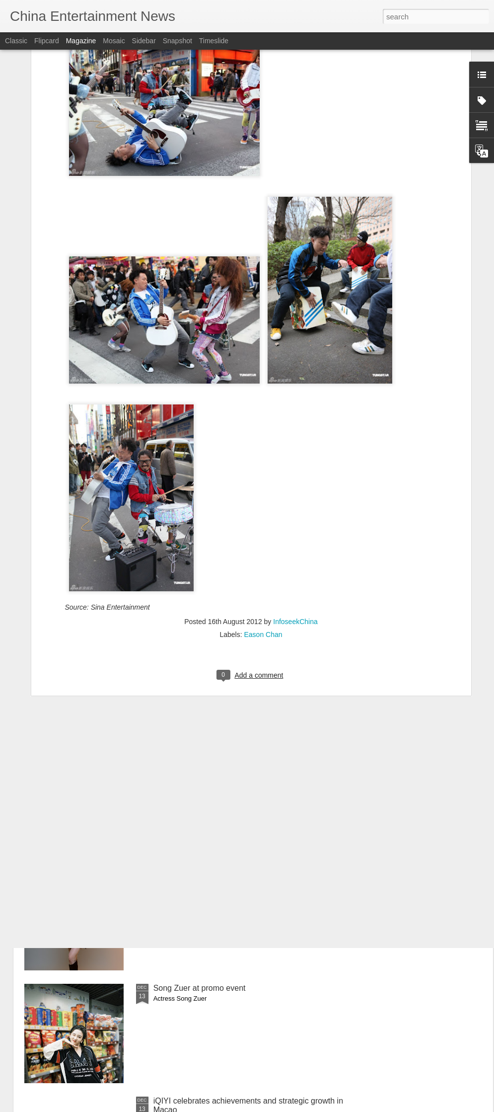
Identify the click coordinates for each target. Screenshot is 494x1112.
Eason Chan (263, 530)
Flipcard (46, 41)
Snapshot (177, 41)
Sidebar (144, 41)
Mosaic (114, 41)
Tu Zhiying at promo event (199, 762)
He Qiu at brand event (192, 875)
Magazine (81, 41)
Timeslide (213, 41)
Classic (16, 41)
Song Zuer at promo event (199, 988)
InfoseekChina (295, 517)
